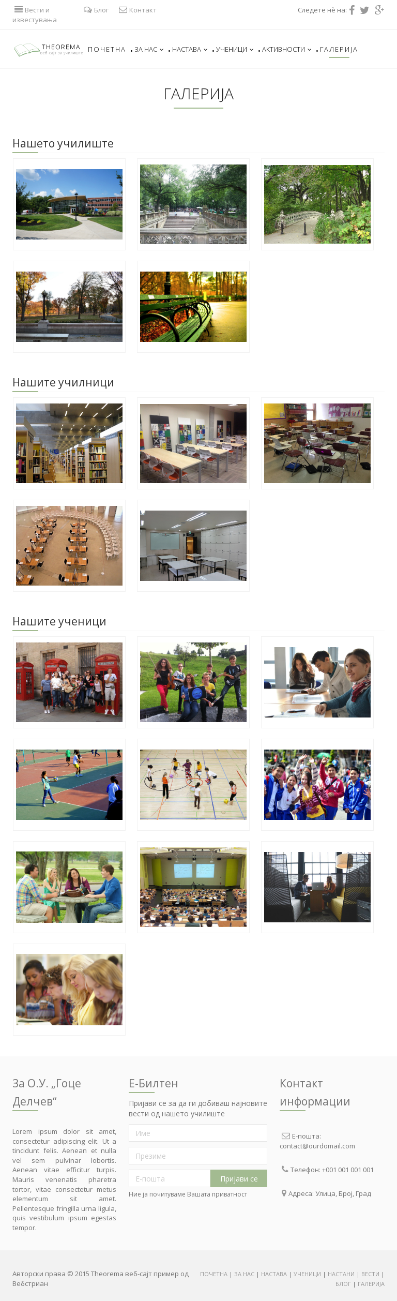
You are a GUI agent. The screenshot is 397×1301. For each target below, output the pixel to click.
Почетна (107, 49)
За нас (149, 49)
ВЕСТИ (371, 1274)
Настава (190, 49)
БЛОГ (343, 1284)
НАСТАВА (274, 1274)
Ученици (235, 49)
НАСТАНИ (341, 1274)
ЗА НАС (244, 1274)
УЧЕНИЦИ (307, 1274)
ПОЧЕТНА (214, 1274)
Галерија (339, 49)
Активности (287, 49)
